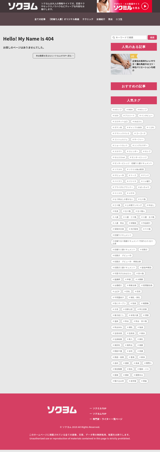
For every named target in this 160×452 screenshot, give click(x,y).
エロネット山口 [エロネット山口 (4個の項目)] (121, 122)
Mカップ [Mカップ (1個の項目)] (143, 110)
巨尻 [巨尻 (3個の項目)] (138, 292)
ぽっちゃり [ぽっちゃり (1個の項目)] (144, 188)
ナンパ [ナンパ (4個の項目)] (146, 176)
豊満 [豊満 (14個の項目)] (132, 358)
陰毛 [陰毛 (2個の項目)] (130, 370)
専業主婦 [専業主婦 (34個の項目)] (132, 286)
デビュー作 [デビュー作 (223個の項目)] (119, 176)
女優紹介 (100, 19)
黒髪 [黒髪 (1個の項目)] (145, 382)
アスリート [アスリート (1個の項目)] (130, 116)
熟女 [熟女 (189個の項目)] (127, 322)
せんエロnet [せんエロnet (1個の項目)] (120, 158)
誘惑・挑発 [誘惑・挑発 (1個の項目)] (119, 358)
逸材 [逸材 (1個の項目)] (116, 364)
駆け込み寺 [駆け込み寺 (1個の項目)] (119, 382)
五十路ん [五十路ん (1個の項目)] (141, 212)
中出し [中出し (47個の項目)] (151, 206)
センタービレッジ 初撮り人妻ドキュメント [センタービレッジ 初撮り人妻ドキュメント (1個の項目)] (133, 164)
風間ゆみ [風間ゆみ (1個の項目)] (139, 376)
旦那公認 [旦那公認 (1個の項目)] (128, 310)
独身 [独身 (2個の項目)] (141, 328)
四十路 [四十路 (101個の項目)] (141, 274)
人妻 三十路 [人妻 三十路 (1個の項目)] (130, 218)
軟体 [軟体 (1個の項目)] (143, 358)
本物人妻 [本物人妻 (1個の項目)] (134, 316)
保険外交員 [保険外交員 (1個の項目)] (119, 230)
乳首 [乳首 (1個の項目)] (116, 212)
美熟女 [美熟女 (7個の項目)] (129, 346)
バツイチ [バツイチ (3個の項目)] (132, 182)
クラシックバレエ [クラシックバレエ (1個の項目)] (122, 134)
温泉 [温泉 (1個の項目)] (116, 322)
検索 (152, 37)
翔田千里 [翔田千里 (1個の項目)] (118, 352)
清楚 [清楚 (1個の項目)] (147, 316)
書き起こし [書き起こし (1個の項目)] (119, 316)
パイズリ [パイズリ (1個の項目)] (118, 182)
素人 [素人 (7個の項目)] (130, 340)
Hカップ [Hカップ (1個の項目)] (118, 110)
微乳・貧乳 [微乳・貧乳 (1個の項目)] (135, 298)
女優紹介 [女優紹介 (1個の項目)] (118, 286)
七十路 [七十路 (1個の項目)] (143, 200)
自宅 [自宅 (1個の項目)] (130, 352)
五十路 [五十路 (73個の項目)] (128, 212)
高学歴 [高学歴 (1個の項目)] (133, 382)
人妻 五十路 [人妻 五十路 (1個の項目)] (148, 218)
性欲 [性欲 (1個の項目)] (134, 304)
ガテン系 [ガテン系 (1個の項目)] (118, 128)
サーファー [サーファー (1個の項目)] (138, 140)
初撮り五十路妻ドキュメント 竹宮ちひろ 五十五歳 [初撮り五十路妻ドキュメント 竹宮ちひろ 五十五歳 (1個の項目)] (132, 243)
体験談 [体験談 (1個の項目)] (133, 224)
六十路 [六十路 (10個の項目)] (147, 230)
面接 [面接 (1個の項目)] (116, 376)
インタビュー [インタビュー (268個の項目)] (146, 116)
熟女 (110, 19)
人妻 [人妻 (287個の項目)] (116, 218)
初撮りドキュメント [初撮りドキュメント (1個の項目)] (123, 236)
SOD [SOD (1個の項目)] (116, 116)
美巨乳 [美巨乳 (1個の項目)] (117, 346)
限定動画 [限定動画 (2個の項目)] (118, 370)
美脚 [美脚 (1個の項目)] (141, 346)
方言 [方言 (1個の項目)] (116, 310)
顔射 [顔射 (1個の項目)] (127, 376)
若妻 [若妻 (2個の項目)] (141, 352)
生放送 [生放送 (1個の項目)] (131, 334)
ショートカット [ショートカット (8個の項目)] (121, 146)
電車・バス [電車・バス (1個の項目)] (144, 370)
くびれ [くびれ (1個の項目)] (151, 128)
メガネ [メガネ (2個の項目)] (131, 194)
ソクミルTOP (98, 410)
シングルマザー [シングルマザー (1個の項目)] (141, 146)
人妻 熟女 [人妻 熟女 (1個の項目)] (119, 224)
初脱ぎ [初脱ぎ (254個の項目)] (145, 250)
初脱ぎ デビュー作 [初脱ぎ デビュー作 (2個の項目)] (123, 256)
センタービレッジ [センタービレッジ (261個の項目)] (139, 158)
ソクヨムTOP (98, 415)
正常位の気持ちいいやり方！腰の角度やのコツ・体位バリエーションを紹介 (144, 66)
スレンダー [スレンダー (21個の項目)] (133, 152)
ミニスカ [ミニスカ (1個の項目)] (118, 194)
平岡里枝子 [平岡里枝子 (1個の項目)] (119, 298)
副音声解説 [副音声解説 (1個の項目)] (146, 268)
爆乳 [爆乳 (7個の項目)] (131, 328)
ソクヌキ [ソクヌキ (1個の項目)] (118, 170)
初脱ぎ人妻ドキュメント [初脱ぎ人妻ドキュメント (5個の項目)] (125, 268)
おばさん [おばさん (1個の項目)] (138, 122)
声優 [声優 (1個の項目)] (129, 280)
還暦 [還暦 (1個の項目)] (127, 364)
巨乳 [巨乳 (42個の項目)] (128, 292)
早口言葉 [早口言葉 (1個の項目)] (143, 310)
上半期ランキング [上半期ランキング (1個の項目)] (134, 206)
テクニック (87, 19)
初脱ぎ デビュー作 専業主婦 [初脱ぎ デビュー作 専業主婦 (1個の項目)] (128, 262)
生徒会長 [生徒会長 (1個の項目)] (118, 334)
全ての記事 (40, 19)
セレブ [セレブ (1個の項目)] (147, 152)
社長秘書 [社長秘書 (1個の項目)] (118, 340)
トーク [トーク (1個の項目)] (133, 176)
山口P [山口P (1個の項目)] (117, 292)
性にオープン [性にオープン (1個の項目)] (120, 304)
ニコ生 (119, 19)
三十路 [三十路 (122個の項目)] (117, 206)
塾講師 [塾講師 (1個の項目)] (117, 280)
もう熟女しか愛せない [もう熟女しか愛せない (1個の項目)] (124, 200)
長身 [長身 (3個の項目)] (137, 364)
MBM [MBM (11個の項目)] (130, 110)
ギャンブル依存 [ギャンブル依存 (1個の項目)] (135, 128)
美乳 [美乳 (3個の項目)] (141, 340)
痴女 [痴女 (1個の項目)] (143, 334)
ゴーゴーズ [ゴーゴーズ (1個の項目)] (140, 134)
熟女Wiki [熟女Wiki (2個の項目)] (118, 328)
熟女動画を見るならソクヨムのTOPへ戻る (54, 55)
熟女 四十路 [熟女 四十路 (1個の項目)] (141, 322)
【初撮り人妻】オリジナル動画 (64, 19)
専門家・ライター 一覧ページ (107, 421)
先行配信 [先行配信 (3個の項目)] (134, 230)
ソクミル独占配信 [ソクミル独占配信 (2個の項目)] (136, 170)
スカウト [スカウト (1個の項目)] (118, 152)
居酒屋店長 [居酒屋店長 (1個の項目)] (147, 286)
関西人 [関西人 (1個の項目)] (149, 364)
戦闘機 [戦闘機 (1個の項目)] (145, 304)
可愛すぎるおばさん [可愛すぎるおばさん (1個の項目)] (123, 274)
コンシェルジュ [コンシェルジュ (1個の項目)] (121, 140)
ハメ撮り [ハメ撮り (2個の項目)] (146, 182)
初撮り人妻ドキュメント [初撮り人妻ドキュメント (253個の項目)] (125, 250)
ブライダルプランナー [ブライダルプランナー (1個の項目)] (124, 188)
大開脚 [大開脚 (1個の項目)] (140, 280)
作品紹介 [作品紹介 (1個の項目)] (146, 224)
